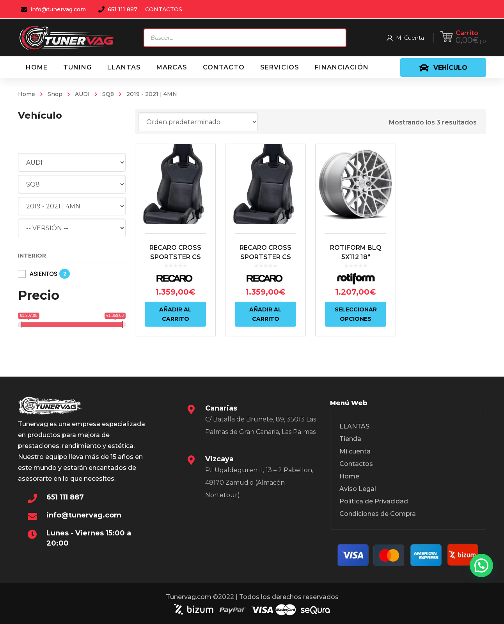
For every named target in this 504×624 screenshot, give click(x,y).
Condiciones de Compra (377, 513)
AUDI (82, 94)
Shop (55, 94)
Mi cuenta (355, 451)
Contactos (356, 464)
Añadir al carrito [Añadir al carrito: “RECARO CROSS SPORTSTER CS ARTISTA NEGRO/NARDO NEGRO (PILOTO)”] (265, 314)
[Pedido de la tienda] (198, 121)
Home (26, 94)
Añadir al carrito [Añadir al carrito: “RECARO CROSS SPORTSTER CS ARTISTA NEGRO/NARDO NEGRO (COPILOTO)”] (175, 314)
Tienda (350, 439)
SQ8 (108, 94)
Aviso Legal (357, 488)
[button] (481, 565)
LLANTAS (354, 426)
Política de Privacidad (373, 501)
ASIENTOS (43, 274)
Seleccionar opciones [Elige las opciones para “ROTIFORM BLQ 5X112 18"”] (356, 314)
